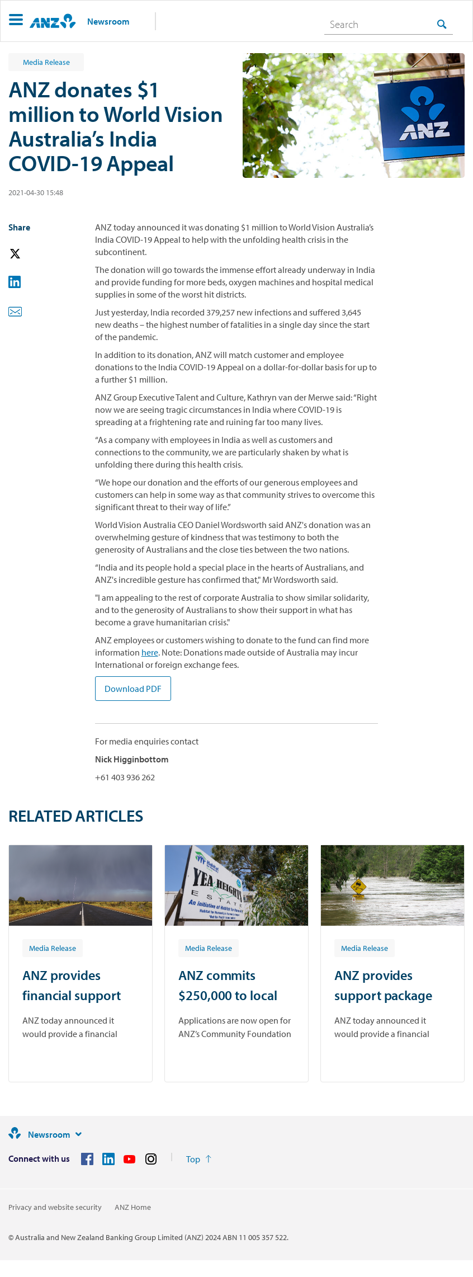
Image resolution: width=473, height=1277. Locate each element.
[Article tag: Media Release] (52, 947)
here (149, 652)
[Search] (388, 24)
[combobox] (388, 24)
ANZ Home (133, 1207)
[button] (16, 21)
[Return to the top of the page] (198, 1159)
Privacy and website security (55, 1207)
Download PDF (133, 688)
